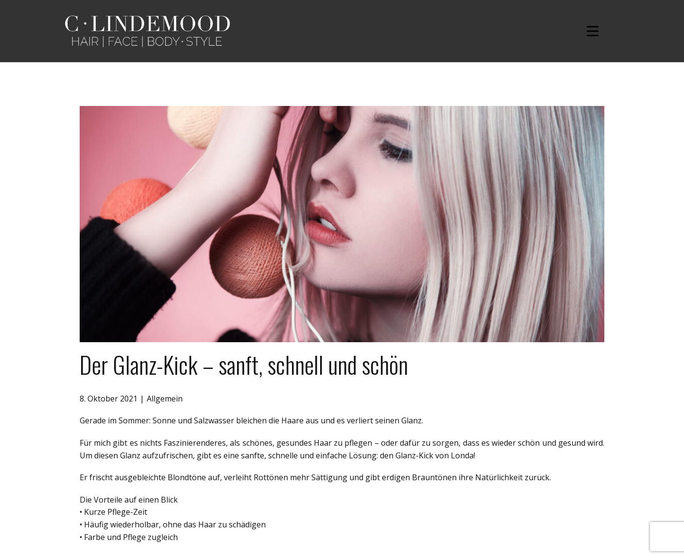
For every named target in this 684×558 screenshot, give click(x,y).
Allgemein (165, 398)
